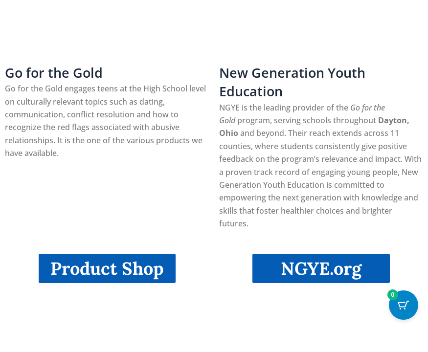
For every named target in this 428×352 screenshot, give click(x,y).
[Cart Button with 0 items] (403, 305)
